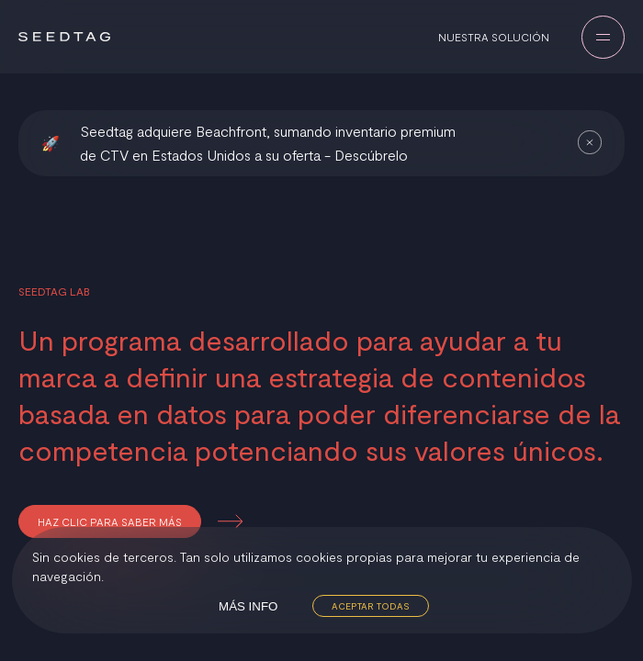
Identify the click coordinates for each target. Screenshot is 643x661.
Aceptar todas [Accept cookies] (371, 605)
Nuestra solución (493, 36)
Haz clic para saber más (110, 521)
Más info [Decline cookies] (248, 606)
